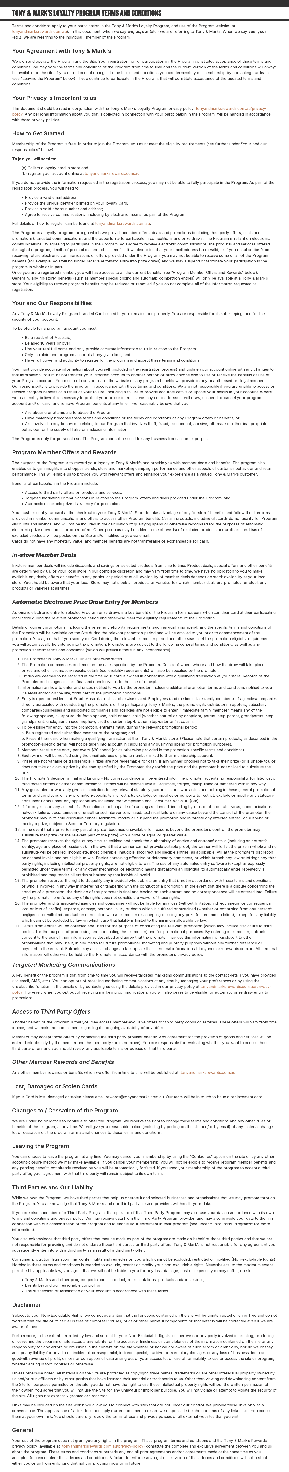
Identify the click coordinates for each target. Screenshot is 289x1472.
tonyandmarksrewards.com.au (39, 31)
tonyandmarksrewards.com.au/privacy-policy (102, 1446)
